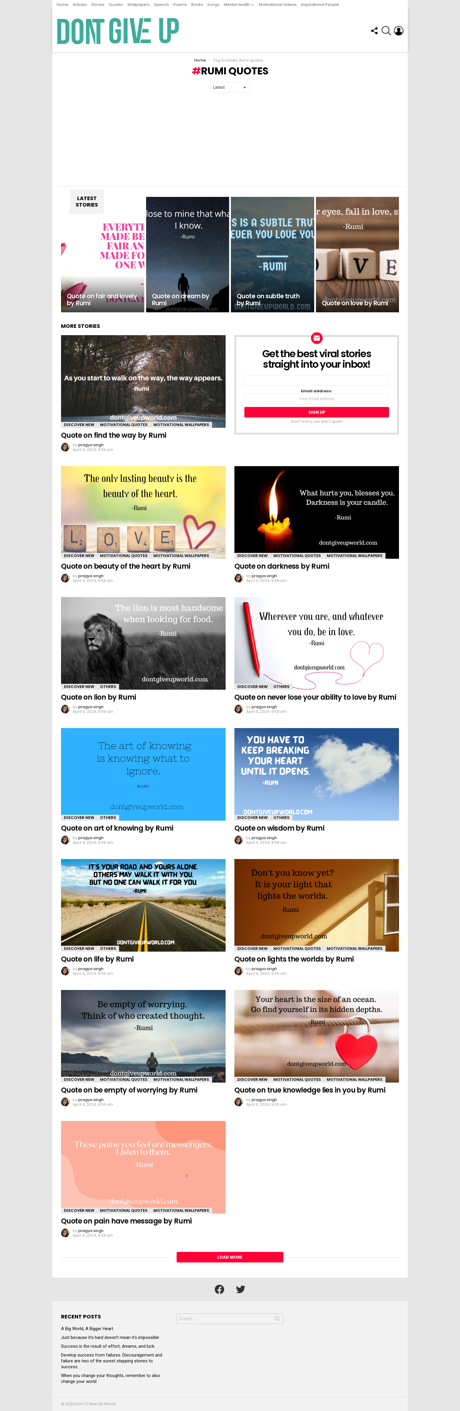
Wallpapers (138, 4)
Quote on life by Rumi (97, 959)
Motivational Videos (278, 4)
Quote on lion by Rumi (98, 697)
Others (108, 686)
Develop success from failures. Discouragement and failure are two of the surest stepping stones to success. (111, 1360)
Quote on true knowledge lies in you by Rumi (309, 1090)
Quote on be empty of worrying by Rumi (129, 1090)
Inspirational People (320, 4)
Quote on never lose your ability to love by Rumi (315, 697)
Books (197, 4)
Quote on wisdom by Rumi (279, 828)
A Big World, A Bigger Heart (87, 1328)
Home (62, 4)
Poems (180, 4)
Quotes (116, 4)
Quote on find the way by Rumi (113, 435)
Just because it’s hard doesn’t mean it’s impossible (110, 1337)
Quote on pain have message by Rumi (126, 1221)
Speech (161, 4)
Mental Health (237, 4)
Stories (97, 4)
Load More (229, 1257)
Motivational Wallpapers (181, 424)
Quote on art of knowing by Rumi (117, 828)
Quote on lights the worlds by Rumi (294, 959)
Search (277, 1319)
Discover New (79, 424)
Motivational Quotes (124, 424)
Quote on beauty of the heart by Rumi (125, 566)
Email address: (316, 396)
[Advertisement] (230, 139)
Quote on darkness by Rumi (281, 566)
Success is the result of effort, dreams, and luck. (108, 1346)
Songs (213, 4)
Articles (80, 4)
